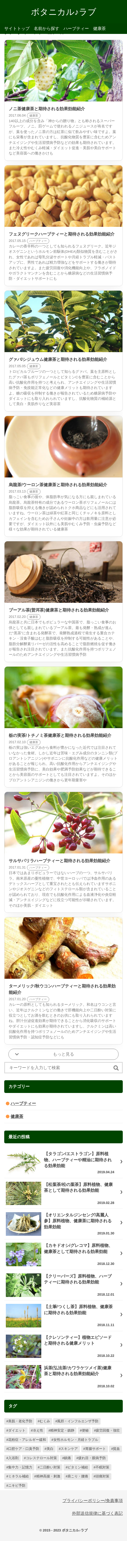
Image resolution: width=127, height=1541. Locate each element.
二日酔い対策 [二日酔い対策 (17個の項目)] (50, 1467)
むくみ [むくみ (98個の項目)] (45, 1421)
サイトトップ (17, 28)
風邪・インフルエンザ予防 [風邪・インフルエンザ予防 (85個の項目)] (77, 1421)
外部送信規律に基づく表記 (97, 1513)
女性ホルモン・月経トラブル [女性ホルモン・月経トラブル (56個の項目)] (75, 1440)
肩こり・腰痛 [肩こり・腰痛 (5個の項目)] (77, 1476)
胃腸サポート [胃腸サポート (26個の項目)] (95, 1449)
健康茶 (99, 28)
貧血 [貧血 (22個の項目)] (116, 1449)
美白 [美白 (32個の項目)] (50, 1449)
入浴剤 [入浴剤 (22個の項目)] (13, 1458)
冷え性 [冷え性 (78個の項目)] (38, 1430)
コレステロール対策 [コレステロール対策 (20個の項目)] (41, 1458)
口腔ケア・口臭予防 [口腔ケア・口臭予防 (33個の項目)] (23, 1449)
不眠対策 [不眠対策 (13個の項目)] (102, 1467)
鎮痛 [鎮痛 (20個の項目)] (67, 1458)
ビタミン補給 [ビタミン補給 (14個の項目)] (77, 1467)
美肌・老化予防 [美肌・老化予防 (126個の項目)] (20, 1421)
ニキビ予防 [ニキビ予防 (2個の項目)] (16, 1485)
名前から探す (46, 28)
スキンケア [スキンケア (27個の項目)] (69, 1449)
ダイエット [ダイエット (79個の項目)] (16, 1430)
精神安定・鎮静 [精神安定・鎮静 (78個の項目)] (62, 1430)
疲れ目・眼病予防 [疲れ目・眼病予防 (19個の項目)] (92, 1458)
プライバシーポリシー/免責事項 (92, 1500)
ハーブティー (76, 28)
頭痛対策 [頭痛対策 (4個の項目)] (102, 1476)
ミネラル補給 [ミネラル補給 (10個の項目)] (18, 1476)
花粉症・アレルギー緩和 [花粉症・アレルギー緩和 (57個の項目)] (27, 1440)
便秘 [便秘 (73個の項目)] (85, 1430)
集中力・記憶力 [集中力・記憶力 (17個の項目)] (20, 1467)
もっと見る (63, 1054)
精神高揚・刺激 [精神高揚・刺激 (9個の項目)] (48, 1476)
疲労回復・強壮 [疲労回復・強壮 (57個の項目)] (108, 1430)
